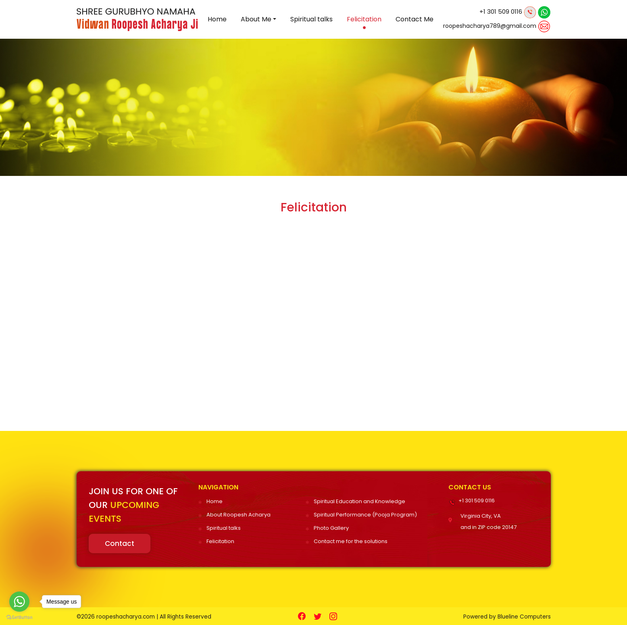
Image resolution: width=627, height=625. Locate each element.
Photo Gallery (331, 527)
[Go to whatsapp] (19, 602)
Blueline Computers (523, 615)
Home (217, 19)
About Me (256, 19)
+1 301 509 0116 (500, 11)
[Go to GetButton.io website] (19, 617)
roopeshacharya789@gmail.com (489, 26)
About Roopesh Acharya (238, 514)
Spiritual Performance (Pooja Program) (365, 514)
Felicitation (364, 19)
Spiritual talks (311, 19)
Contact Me (414, 19)
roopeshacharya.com (127, 615)
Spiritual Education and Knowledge (359, 501)
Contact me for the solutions (350, 540)
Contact (119, 543)
